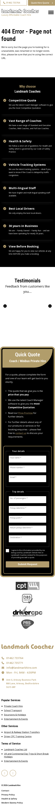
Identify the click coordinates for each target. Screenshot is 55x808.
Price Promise (25, 412)
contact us (20, 433)
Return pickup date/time (21, 527)
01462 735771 (14, 663)
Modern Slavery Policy (12, 802)
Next (50, 306)
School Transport (13, 710)
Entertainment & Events (16, 719)
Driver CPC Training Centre (18, 736)
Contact (5, 790)
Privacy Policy (8, 794)
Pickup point (16, 517)
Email (13, 477)
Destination (16, 537)
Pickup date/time (18, 508)
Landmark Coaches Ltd (15, 749)
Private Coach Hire (13, 706)
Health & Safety (9, 798)
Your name (15, 457)
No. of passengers (19, 498)
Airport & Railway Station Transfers (22, 732)
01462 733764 (11, 2)
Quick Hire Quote (40, 2)
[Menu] (50, 13)
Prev (5, 306)
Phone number (17, 467)
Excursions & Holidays (15, 714)
